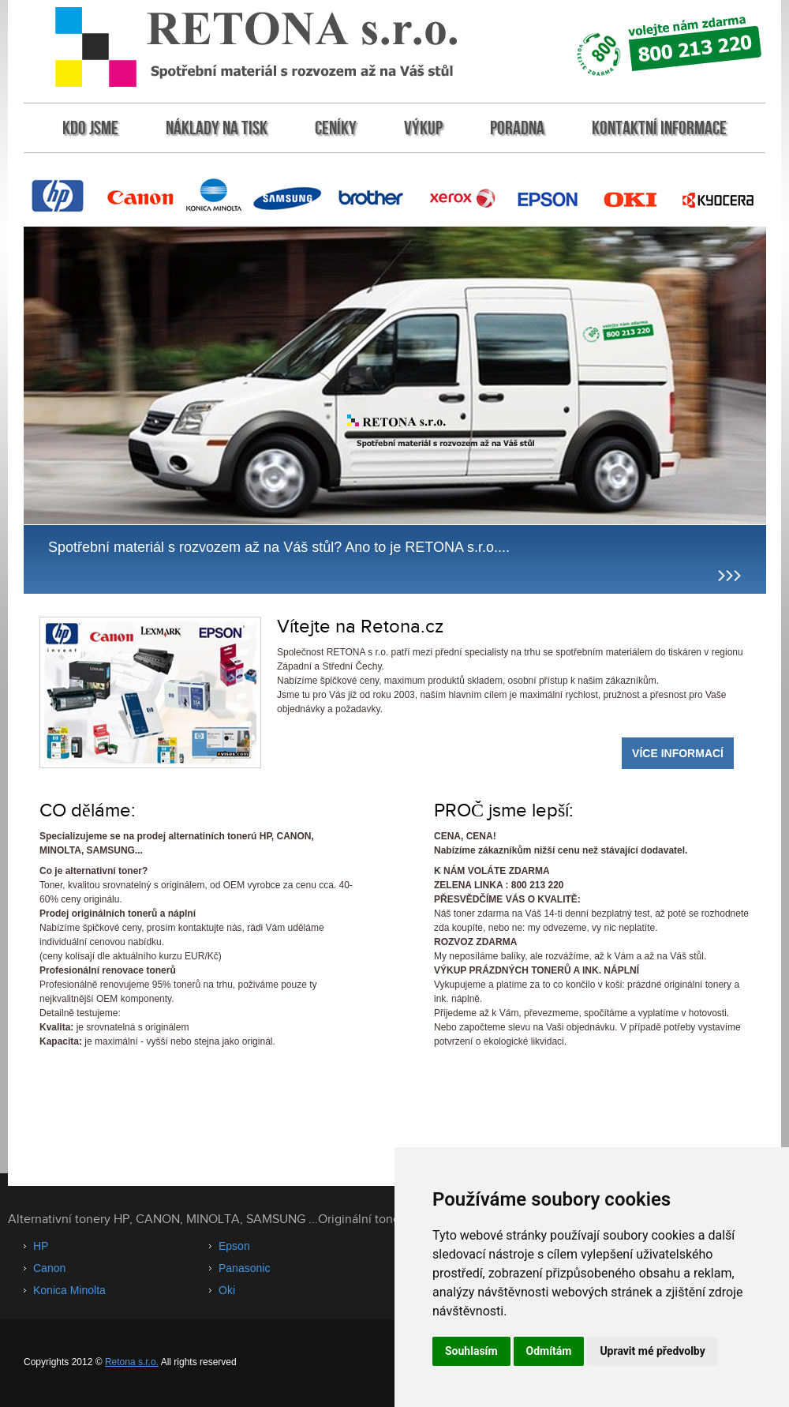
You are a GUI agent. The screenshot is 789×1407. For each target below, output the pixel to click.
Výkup (423, 127)
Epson (234, 1245)
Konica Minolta (69, 1290)
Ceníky (336, 127)
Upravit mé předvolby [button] (652, 1351)
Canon (49, 1268)
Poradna (517, 127)
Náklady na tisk (216, 127)
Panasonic (244, 1268)
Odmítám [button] (549, 1351)
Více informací (678, 753)
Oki (227, 1290)
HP (40, 1245)
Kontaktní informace (659, 127)
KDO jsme (90, 127)
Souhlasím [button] (471, 1351)
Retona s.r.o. (132, 1362)
